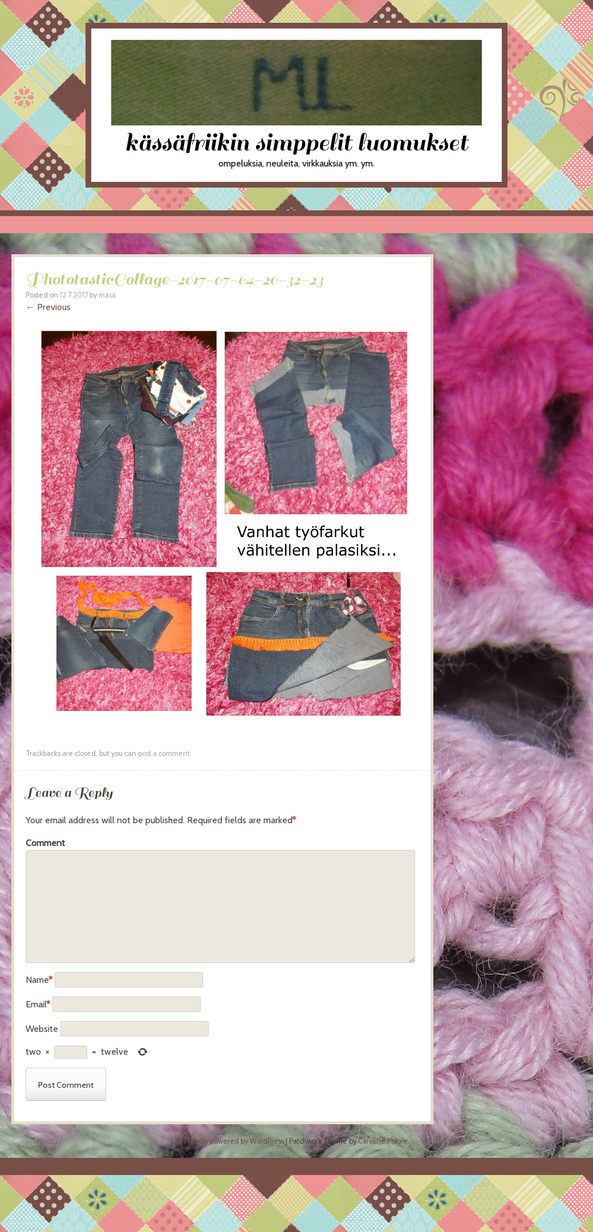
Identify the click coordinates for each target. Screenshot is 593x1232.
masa (107, 295)
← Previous (48, 307)
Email (38, 1004)
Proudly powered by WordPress (234, 1141)
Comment (45, 842)
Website (42, 1028)
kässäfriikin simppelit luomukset (296, 142)
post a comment (164, 753)
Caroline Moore (383, 1141)
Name (39, 979)
